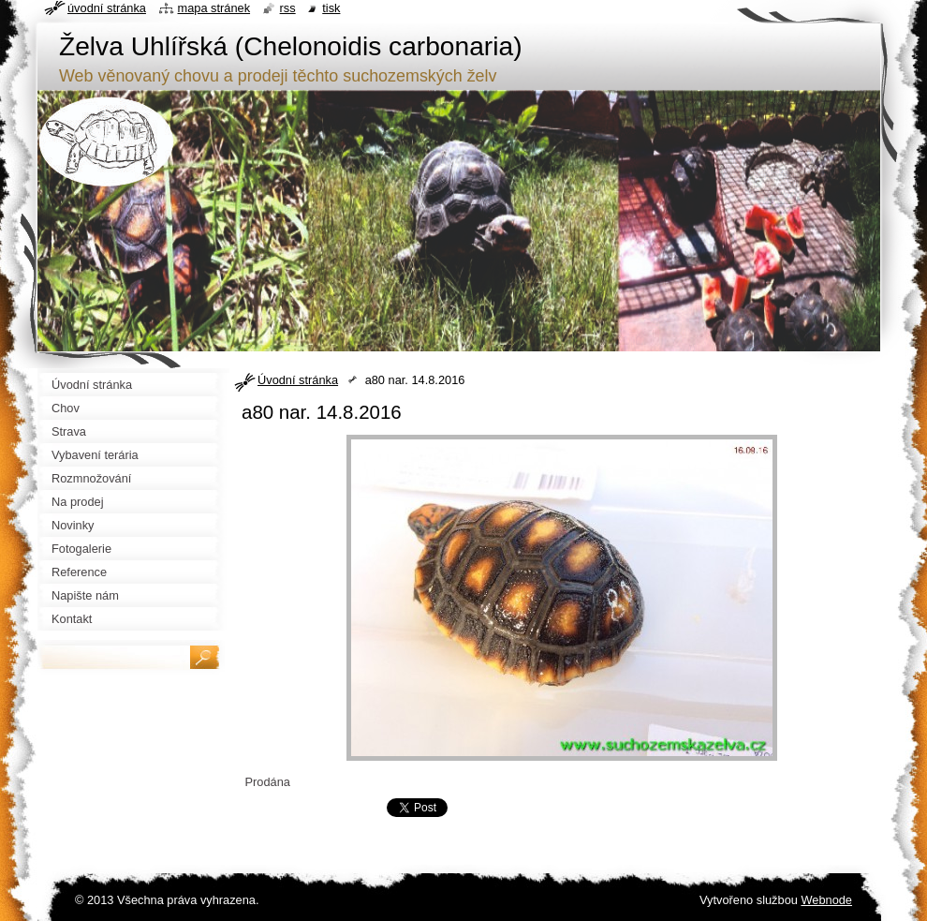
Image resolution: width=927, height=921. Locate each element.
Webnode (826, 900)
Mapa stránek (214, 8)
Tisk (331, 8)
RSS (288, 8)
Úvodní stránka (298, 380)
